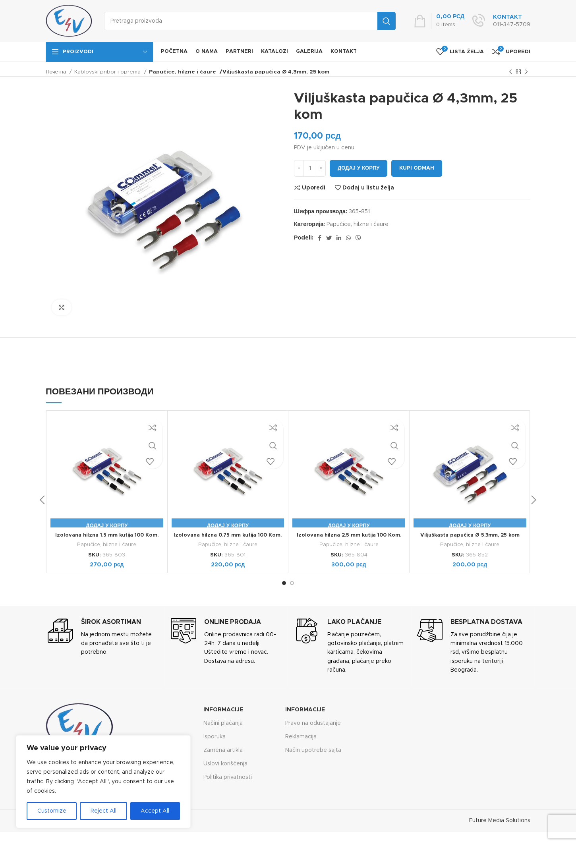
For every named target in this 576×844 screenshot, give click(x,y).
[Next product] (526, 72)
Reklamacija (301, 737)
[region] (103, 781)
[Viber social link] (358, 238)
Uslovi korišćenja (225, 764)
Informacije (223, 710)
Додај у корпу (358, 168)
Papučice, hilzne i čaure (180, 72)
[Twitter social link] (329, 238)
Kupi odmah (416, 168)
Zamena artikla (223, 750)
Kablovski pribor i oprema (108, 72)
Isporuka (214, 737)
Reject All (103, 811)
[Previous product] (510, 72)
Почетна (57, 72)
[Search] (250, 21)
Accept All (155, 811)
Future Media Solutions (499, 820)
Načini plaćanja (223, 723)
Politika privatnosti (227, 777)
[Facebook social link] (319, 238)
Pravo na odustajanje (313, 723)
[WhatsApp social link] (348, 238)
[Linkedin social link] (339, 238)
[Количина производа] (310, 168)
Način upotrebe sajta (313, 750)
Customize (51, 811)
